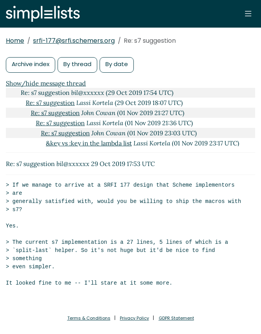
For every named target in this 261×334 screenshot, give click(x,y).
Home (15, 40)
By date (116, 64)
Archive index (30, 64)
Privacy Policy (134, 318)
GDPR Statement (176, 318)
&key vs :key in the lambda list (89, 143)
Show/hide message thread (46, 83)
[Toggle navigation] (248, 14)
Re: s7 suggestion (50, 103)
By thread (77, 64)
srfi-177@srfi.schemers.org (74, 40)
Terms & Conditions (88, 318)
